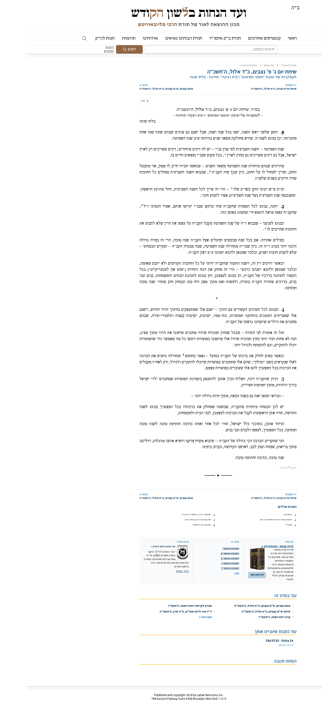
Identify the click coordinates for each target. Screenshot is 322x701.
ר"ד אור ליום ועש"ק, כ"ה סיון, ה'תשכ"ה (158, 603)
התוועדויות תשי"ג (202, 555)
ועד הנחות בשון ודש (161, 12)
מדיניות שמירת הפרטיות (248, 699)
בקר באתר (154, 562)
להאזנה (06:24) (258, 636)
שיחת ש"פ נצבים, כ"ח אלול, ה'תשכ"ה (238, 603)
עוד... (208, 564)
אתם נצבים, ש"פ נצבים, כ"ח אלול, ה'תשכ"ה (234, 597)
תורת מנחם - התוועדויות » (249, 537)
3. (267, 516)
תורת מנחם (241, 57)
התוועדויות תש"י (203, 540)
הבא (153, 78)
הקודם (233, 78)
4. (186, 506)
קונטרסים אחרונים (236, 38)
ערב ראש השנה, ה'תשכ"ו (247, 608)
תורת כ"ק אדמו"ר (197, 38)
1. (267, 506)
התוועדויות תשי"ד (202, 560)
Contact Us (174, 694)
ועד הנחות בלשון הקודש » (135, 538)
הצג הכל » (177, 608)
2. (267, 511)
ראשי (264, 38)
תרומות (101, 38)
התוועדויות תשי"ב (202, 550)
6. (186, 516)
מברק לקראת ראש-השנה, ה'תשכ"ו (162, 597)
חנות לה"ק (77, 38)
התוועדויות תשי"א (202, 545)
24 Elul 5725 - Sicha (252, 632)
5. (186, 511)
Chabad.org (229, 699)
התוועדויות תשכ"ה (221, 57)
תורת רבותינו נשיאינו (155, 38)
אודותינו (122, 38)
